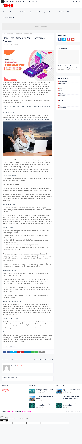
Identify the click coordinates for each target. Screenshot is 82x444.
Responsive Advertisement (41, 26)
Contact (18, 1)
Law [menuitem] (68, 12)
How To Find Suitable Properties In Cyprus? (44, 397)
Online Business (13, 346)
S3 (59, 86)
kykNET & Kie (62, 107)
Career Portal (5, 392)
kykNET (61, 105)
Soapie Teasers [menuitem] (7, 17)
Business (8, 33)
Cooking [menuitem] (23, 12)
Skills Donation (5, 389)
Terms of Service (33, 1)
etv (60, 103)
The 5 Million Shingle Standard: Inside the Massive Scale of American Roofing (71, 397)
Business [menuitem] (13, 12)
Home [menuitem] (5, 12)
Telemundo (62, 95)
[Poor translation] (5, 420)
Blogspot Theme (10, 411)
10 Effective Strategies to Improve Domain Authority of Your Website (44, 390)
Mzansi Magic (63, 81)
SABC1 (61, 88)
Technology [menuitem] (41, 12)
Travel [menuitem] (32, 12)
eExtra (61, 100)
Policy (25, 1)
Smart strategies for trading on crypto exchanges (44, 404)
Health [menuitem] (61, 12)
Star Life (61, 93)
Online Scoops (5, 390)
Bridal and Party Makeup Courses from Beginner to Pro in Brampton (68, 67)
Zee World (62, 98)
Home (6, 1)
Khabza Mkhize (7, 44)
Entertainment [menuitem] (52, 12)
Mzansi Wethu (63, 83)
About (12, 1)
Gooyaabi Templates (26, 411)
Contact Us (77, 411)
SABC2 (61, 90)
